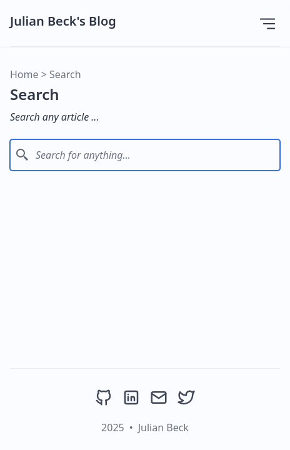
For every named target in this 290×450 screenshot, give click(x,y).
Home (24, 74)
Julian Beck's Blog (63, 20)
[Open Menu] (267, 23)
